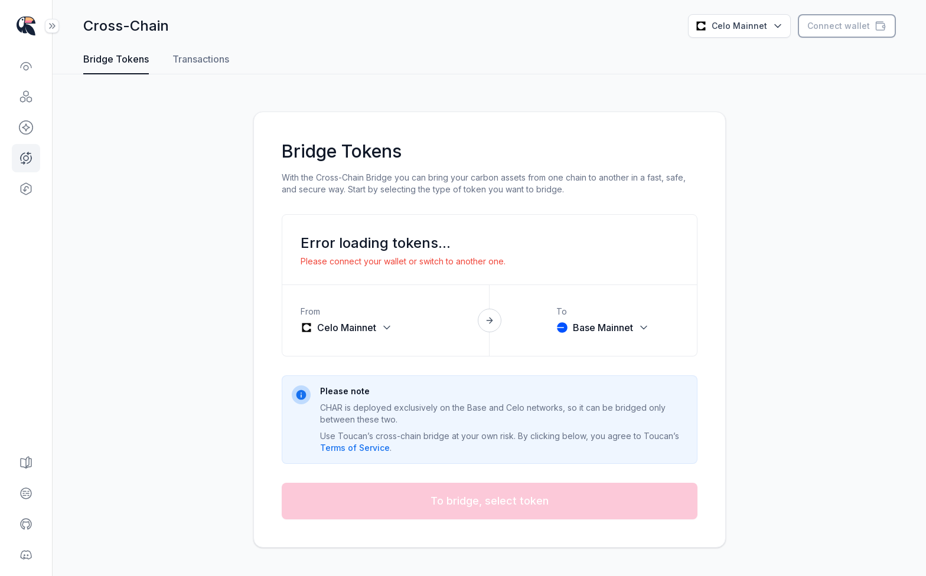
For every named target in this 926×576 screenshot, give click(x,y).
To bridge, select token (490, 501)
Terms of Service (355, 448)
